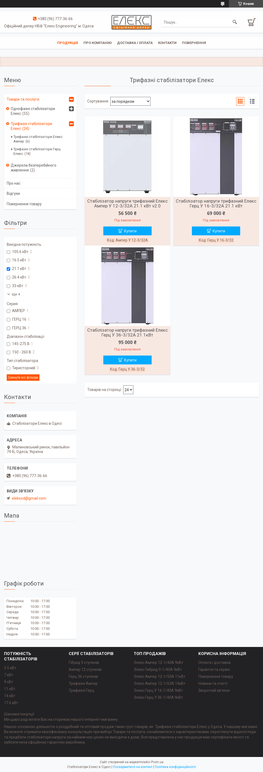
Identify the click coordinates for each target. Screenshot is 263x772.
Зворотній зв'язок (214, 690)
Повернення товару (24, 204)
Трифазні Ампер (83, 683)
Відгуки (13, 193)
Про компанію (97, 43)
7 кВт (8, 675)
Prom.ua (157, 762)
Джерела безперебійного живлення (33, 167)
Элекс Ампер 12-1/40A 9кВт (158, 662)
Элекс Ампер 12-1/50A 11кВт (159, 676)
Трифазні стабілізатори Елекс (31, 126)
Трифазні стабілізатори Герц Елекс (36, 151)
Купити (130, 231)
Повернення (194, 43)
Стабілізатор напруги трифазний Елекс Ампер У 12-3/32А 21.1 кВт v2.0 (127, 203)
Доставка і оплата (135, 43)
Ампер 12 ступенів (85, 669)
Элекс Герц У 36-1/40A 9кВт (158, 697)
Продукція (67, 43)
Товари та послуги (23, 99)
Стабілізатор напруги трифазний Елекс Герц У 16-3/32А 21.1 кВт (216, 203)
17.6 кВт (11, 703)
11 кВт (9, 689)
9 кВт (8, 682)
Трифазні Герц (81, 690)
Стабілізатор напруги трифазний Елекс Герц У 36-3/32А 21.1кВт (127, 332)
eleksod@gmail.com (29, 498)
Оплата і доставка (214, 662)
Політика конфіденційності (175, 767)
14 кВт (9, 696)
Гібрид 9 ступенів (84, 662)
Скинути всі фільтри (23, 377)
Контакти (167, 43)
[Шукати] (235, 22)
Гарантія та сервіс (214, 669)
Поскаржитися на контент (132, 767)
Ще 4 (16, 294)
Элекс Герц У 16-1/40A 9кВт (158, 690)
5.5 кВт (10, 668)
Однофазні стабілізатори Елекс (33, 111)
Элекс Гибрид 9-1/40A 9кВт (158, 669)
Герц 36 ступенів (83, 676)
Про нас (13, 183)
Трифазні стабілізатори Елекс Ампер (38, 139)
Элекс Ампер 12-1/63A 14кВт (159, 683)
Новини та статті (213, 683)
